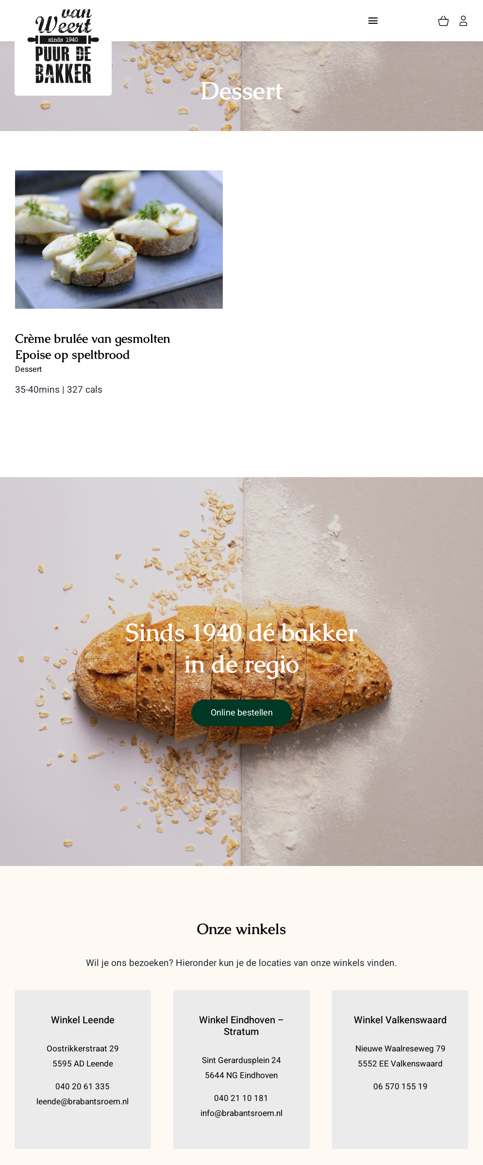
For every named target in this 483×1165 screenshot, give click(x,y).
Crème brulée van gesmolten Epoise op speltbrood (92, 346)
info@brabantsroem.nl (241, 1113)
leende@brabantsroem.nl (82, 1102)
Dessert (28, 369)
